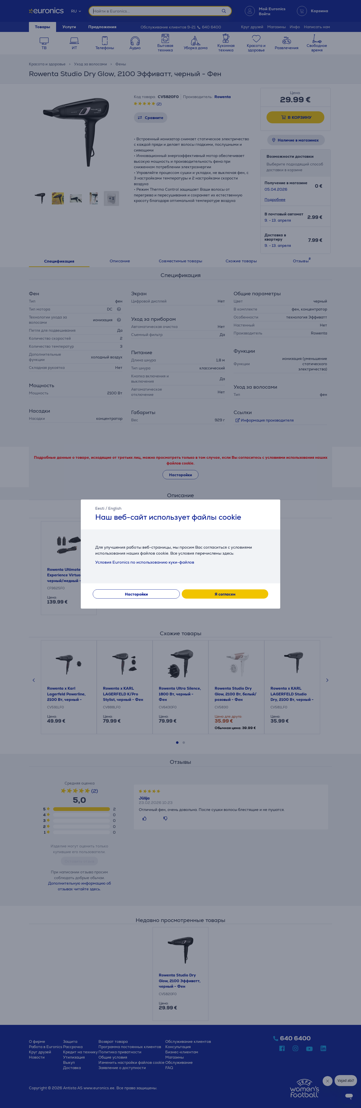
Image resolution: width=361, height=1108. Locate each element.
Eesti (99, 508)
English (114, 508)
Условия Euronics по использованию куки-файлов (144, 562)
